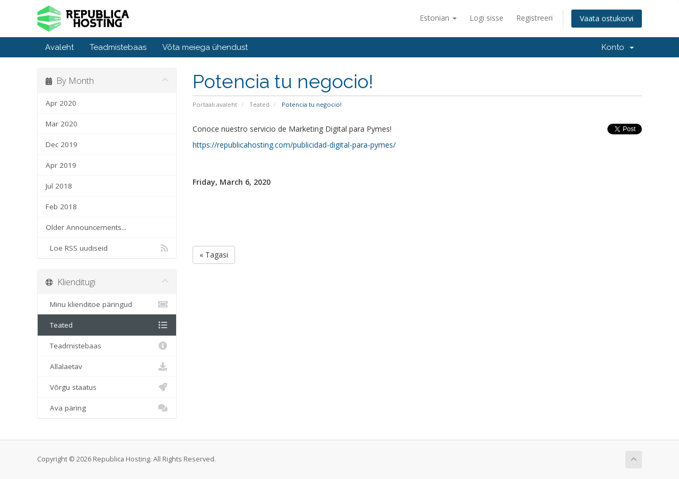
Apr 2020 (61, 103)
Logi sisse (486, 18)
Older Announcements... (86, 227)
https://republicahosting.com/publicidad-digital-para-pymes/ (294, 145)
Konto (618, 47)
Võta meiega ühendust (205, 47)
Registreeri (534, 18)
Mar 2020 (61, 124)
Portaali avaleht (215, 104)
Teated (259, 104)
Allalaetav (107, 366)
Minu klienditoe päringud (107, 304)
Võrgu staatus (107, 387)
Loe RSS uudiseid (107, 248)
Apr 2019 (61, 165)
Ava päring (107, 407)
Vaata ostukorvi (606, 18)
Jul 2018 (59, 186)
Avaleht (59, 47)
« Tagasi (213, 255)
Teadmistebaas (118, 47)
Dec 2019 (61, 144)
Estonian (438, 18)
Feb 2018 (61, 206)
